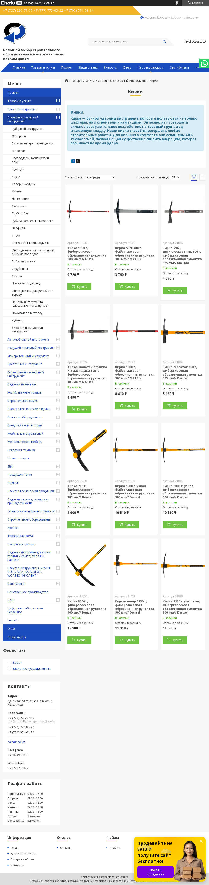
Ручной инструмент (21, 544)
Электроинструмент (22, 109)
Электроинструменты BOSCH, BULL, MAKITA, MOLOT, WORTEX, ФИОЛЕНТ (29, 571)
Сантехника (15, 584)
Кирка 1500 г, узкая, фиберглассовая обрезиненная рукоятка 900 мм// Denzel (134, 491)
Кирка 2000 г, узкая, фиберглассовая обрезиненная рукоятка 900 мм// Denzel (182, 491)
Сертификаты (180, 67)
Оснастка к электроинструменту (31, 511)
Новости (110, 67)
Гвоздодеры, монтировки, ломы (31, 160)
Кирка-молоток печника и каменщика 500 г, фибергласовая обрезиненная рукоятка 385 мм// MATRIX (87, 374)
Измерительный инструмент (28, 356)
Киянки (17, 191)
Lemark (12, 620)
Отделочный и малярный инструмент (25, 374)
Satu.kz (124, 877)
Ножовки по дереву (26, 283)
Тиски (16, 235)
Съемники (19, 206)
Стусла (17, 276)
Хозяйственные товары (24, 392)
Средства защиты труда (24, 425)
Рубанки (18, 320)
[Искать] (164, 41)
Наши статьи (88, 67)
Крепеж (13, 528)
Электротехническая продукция (30, 491)
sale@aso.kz (16, 742)
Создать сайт (32, 2)
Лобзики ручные (23, 261)
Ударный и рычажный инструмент (27, 330)
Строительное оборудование (29, 519)
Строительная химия (22, 401)
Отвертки (19, 136)
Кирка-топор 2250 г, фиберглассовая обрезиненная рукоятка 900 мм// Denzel (134, 607)
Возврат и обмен (22, 859)
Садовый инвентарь (21, 384)
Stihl (10, 466)
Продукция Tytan (19, 474)
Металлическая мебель (24, 442)
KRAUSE (13, 483)
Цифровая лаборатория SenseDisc (25, 610)
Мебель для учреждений (25, 434)
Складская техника (21, 450)
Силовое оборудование (24, 417)
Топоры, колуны (23, 184)
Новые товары (18, 458)
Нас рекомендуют (150, 67)
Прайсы (115, 848)
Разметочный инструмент (30, 243)
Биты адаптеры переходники (33, 143)
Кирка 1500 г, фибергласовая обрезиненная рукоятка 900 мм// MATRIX (86, 253)
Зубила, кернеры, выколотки (32, 221)
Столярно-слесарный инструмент (22, 119)
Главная (19, 67)
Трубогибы (20, 213)
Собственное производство (27, 592)
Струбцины (20, 269)
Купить (82, 286)
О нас (127, 67)
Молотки (18, 151)
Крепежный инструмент (24, 364)
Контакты (17, 865)
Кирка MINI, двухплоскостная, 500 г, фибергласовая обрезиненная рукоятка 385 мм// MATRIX (182, 255)
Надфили (18, 228)
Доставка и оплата (23, 853)
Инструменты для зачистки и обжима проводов (33, 252)
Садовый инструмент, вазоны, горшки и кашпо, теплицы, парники (29, 556)
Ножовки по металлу (27, 313)
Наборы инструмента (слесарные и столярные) (30, 304)
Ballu (10, 600)
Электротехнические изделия (28, 409)
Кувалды (18, 169)
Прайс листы (16, 637)
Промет (67, 67)
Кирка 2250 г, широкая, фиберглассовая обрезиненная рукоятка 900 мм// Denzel (182, 607)
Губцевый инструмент (28, 129)
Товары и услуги (43, 67)
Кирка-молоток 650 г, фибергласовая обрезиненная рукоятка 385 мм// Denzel (182, 372)
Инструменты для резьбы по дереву (33, 293)
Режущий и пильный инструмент (31, 348)
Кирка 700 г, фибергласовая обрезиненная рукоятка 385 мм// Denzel (86, 491)
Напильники (20, 199)
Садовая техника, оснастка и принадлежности (28, 501)
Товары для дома (20, 536)
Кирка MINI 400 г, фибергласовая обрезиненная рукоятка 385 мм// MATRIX (134, 253)
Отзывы (65, 848)
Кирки (16, 177)
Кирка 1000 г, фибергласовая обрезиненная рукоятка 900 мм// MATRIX (134, 372)
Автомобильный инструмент (28, 339)
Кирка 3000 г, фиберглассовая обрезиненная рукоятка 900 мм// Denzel (86, 607)
